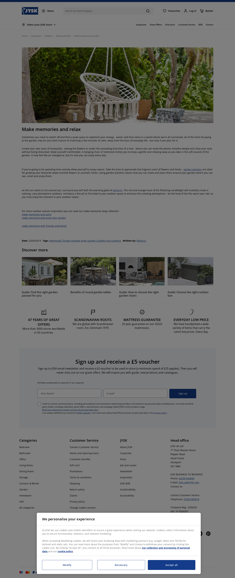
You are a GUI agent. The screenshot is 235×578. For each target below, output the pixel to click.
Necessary (121, 565)
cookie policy (65, 551)
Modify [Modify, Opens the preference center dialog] (67, 565)
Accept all (171, 565)
